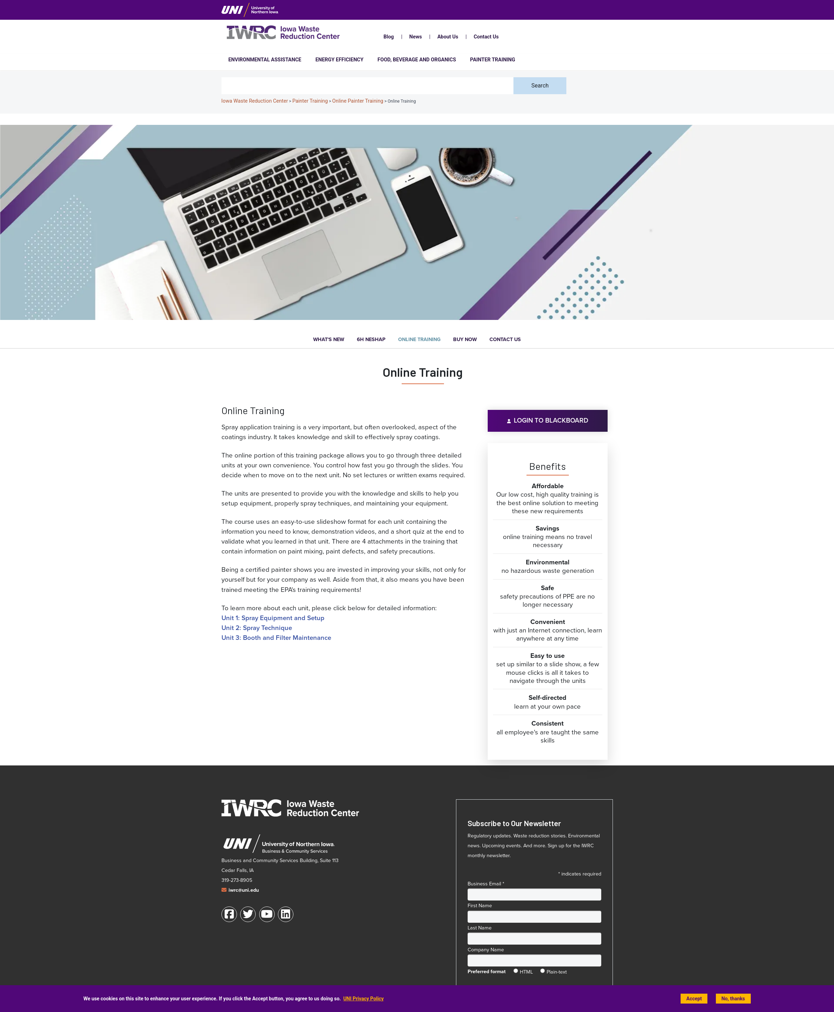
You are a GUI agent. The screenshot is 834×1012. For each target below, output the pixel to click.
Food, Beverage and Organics (417, 60)
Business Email (486, 883)
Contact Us (486, 37)
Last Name (480, 928)
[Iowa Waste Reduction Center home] (290, 808)
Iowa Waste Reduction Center (254, 101)
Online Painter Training (357, 101)
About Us (447, 37)
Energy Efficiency (339, 60)
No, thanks (733, 998)
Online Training (419, 340)
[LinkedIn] (285, 914)
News (415, 37)
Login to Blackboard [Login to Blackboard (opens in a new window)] (551, 420)
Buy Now (465, 340)
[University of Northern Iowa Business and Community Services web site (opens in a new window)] (278, 844)
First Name (480, 905)
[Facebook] (229, 914)
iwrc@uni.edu (244, 890)
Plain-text (557, 970)
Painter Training (492, 60)
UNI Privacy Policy (363, 998)
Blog (388, 37)
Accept (694, 998)
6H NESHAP (371, 340)
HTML (526, 970)
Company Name (486, 949)
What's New (328, 340)
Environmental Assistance (265, 60)
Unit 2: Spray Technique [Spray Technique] (256, 627)
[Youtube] (267, 914)
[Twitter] (248, 914)
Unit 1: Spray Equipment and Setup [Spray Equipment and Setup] (272, 618)
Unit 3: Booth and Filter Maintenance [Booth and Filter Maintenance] (276, 637)
